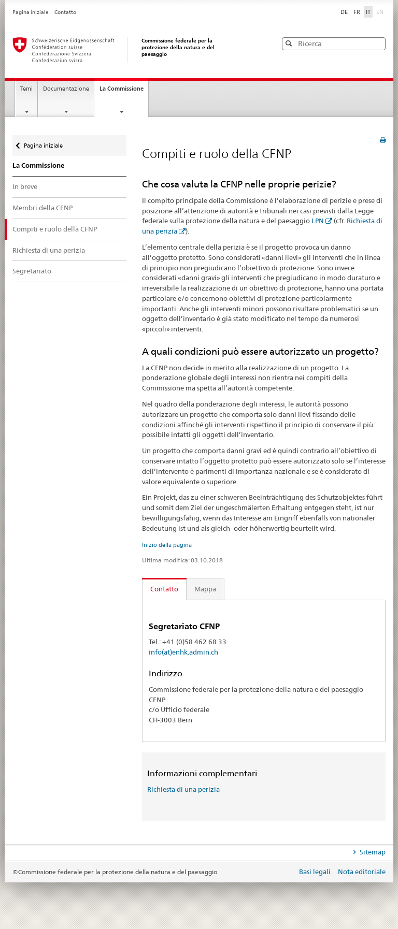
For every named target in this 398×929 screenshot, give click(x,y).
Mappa (205, 589)
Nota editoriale (362, 871)
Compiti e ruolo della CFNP (54, 229)
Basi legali (315, 871)
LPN (317, 220)
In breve (24, 186)
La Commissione (124, 91)
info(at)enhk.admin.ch (183, 652)
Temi (26, 88)
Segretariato (31, 271)
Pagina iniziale (31, 12)
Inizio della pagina (167, 544)
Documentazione (66, 88)
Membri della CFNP (42, 208)
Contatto (65, 12)
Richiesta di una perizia (48, 250)
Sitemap (372, 852)
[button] (376, 43)
